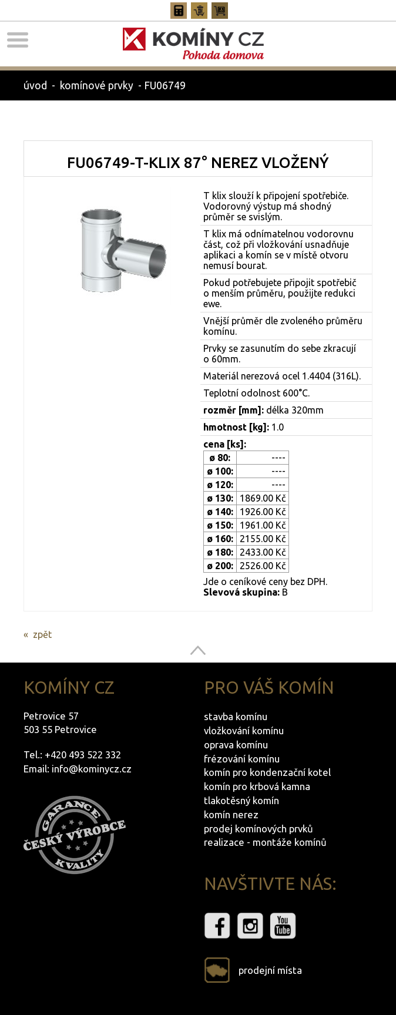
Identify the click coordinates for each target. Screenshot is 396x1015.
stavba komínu (235, 716)
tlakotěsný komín (241, 800)
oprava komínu (236, 744)
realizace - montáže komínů (265, 842)
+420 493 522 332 (83, 754)
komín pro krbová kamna (257, 786)
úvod (35, 85)
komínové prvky (96, 85)
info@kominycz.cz (92, 768)
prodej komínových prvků (258, 828)
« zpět (38, 634)
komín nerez (231, 814)
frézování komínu (242, 758)
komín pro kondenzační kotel (267, 772)
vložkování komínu (244, 730)
